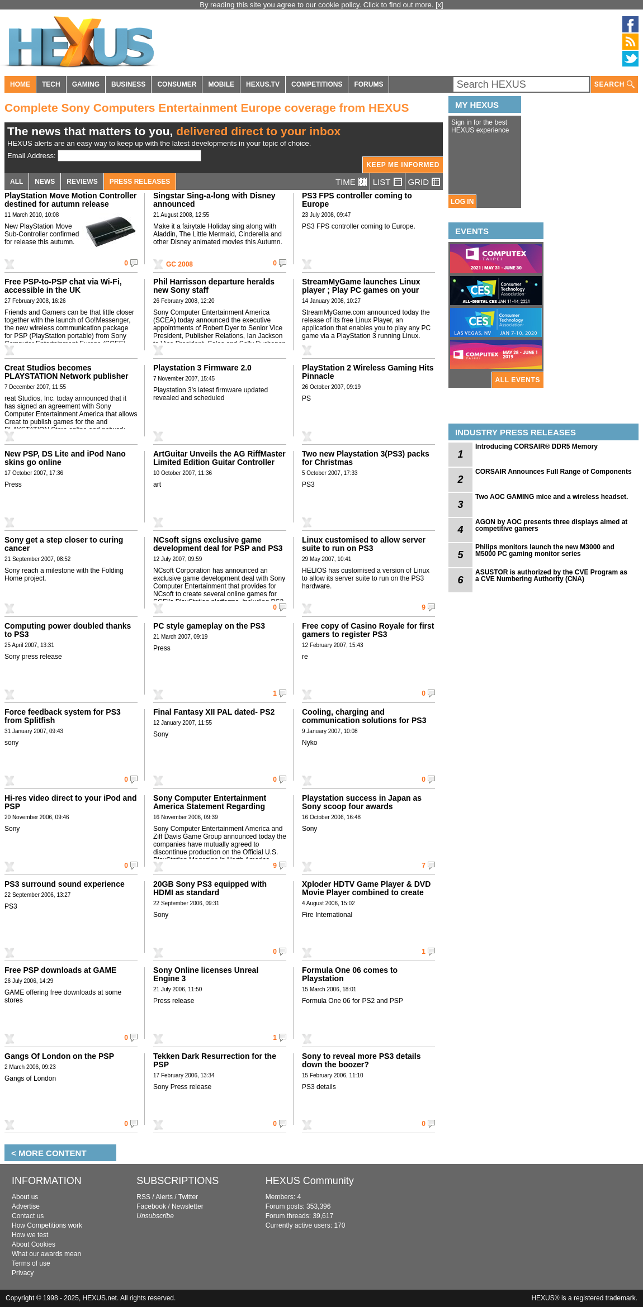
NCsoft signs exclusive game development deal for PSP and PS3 (218, 544)
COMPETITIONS (316, 84)
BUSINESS (128, 84)
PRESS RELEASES (140, 182)
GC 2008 (179, 264)
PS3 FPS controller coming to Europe (357, 199)
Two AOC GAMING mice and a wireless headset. (551, 496)
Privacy (23, 1273)
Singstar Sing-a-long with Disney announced (214, 199)
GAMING (86, 84)
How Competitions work (47, 1225)
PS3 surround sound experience (64, 884)
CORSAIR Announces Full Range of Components (553, 471)
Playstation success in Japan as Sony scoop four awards (362, 802)
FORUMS (368, 84)
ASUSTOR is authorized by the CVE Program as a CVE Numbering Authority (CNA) (551, 575)
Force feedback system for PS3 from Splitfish (62, 716)
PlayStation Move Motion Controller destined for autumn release (70, 199)
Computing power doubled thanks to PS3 (67, 630)
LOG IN (462, 202)
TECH (51, 84)
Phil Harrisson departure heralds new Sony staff (214, 285)
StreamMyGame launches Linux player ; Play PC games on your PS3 (361, 290)
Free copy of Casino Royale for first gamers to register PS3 (368, 630)
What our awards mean (46, 1254)
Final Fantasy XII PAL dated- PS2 (214, 711)
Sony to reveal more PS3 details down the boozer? (361, 1060)
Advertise (26, 1206)
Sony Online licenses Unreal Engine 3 (205, 974)
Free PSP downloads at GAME (60, 970)
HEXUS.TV (263, 84)
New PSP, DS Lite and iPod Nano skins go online (65, 458)
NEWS (45, 182)
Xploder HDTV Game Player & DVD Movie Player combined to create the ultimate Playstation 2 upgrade (366, 892)
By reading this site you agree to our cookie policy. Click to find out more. (318, 5)
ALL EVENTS (517, 380)
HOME (20, 84)
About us (25, 1197)
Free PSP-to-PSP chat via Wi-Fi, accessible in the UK (63, 285)
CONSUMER (176, 84)
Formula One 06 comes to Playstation (350, 974)
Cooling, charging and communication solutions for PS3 (364, 716)
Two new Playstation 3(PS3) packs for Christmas (365, 458)
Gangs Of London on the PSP (59, 1056)
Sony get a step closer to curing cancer (63, 544)
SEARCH (614, 84)
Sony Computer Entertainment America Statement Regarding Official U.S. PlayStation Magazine (216, 806)
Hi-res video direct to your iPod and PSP (70, 802)
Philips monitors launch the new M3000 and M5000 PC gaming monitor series (544, 550)
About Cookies (33, 1244)
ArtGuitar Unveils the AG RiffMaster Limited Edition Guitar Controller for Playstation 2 (219, 462)
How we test (30, 1235)
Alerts (164, 1197)
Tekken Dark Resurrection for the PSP (214, 1060)
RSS (143, 1197)
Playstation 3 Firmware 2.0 (202, 367)
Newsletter (188, 1206)
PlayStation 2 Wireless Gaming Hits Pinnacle (368, 372)
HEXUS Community (310, 1180)
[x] (439, 5)
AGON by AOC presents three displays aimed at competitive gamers (551, 525)
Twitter (188, 1197)
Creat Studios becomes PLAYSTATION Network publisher (66, 372)
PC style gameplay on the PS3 (209, 625)
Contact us (28, 1216)
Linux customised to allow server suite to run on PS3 (363, 544)
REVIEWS (82, 182)
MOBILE (221, 84)
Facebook (151, 1206)
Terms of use (31, 1263)
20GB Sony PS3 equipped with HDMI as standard (210, 888)
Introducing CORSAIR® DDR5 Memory (536, 446)
